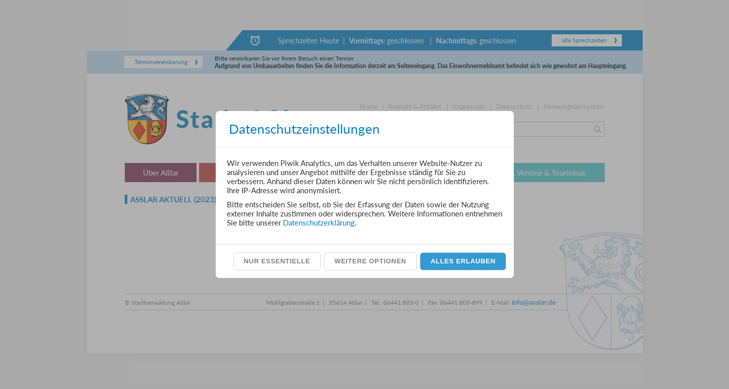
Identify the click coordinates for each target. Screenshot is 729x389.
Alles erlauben (463, 261)
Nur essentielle (277, 261)
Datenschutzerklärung (319, 222)
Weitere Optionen (370, 261)
